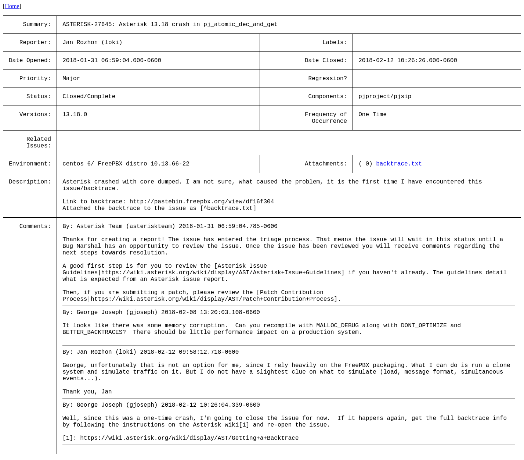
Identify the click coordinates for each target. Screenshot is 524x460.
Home (12, 6)
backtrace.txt (399, 164)
